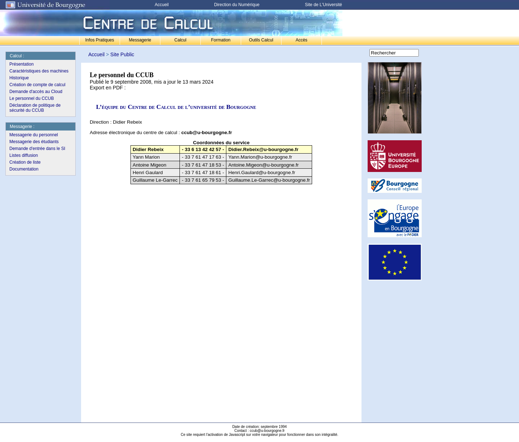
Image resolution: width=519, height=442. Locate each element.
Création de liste (25, 162)
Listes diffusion (23, 155)
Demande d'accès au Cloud (35, 91)
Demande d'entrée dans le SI (37, 148)
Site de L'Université (323, 4)
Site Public (122, 54)
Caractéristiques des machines (38, 71)
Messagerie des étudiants (34, 141)
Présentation (21, 64)
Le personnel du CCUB (31, 98)
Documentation (24, 169)
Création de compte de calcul (37, 84)
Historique (19, 77)
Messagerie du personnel (33, 134)
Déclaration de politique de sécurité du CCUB (35, 108)
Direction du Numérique (237, 4)
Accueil (162, 4)
